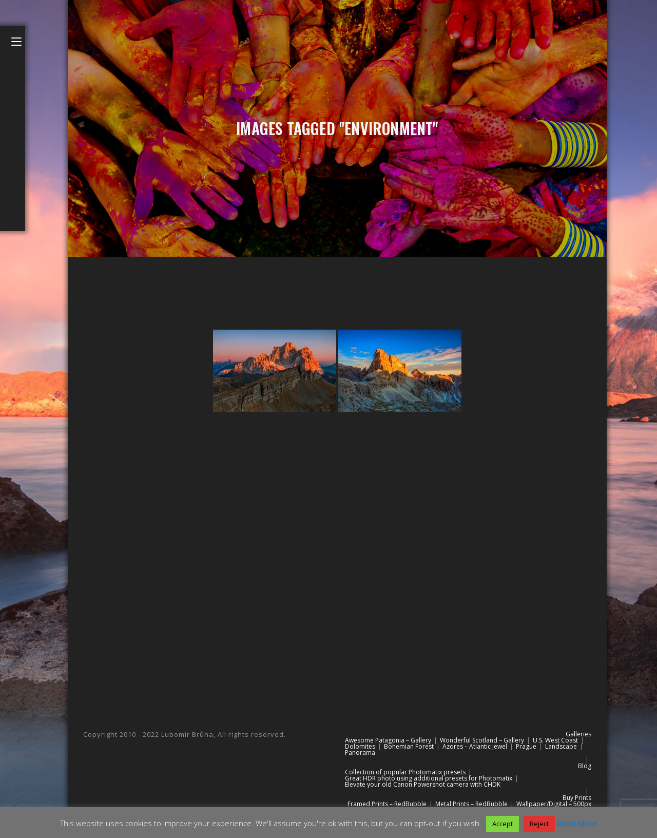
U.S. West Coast (555, 740)
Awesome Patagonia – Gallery (388, 740)
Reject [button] (539, 823)
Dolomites (360, 746)
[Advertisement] (337, 510)
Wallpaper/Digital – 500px (553, 803)
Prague (526, 746)
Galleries (578, 734)
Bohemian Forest (409, 746)
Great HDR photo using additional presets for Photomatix (428, 778)
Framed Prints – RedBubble (387, 803)
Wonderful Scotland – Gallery (482, 740)
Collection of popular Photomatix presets (405, 772)
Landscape (561, 746)
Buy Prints (577, 797)
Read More (577, 823)
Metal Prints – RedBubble (471, 803)
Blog (584, 765)
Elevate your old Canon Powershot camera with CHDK (422, 784)
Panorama (360, 752)
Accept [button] (502, 823)
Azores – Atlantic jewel (474, 746)
